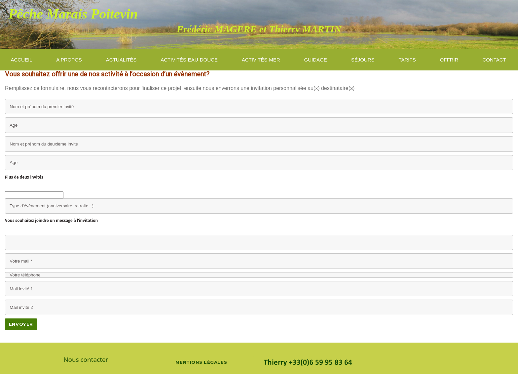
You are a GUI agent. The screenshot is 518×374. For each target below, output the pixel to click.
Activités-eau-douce (189, 59)
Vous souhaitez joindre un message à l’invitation (51, 220)
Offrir (449, 59)
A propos (69, 59)
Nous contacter (85, 359)
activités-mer (261, 59)
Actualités (121, 59)
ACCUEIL (21, 59)
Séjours (363, 59)
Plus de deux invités (24, 177)
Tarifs (407, 59)
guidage (315, 59)
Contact (494, 59)
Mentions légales (201, 362)
